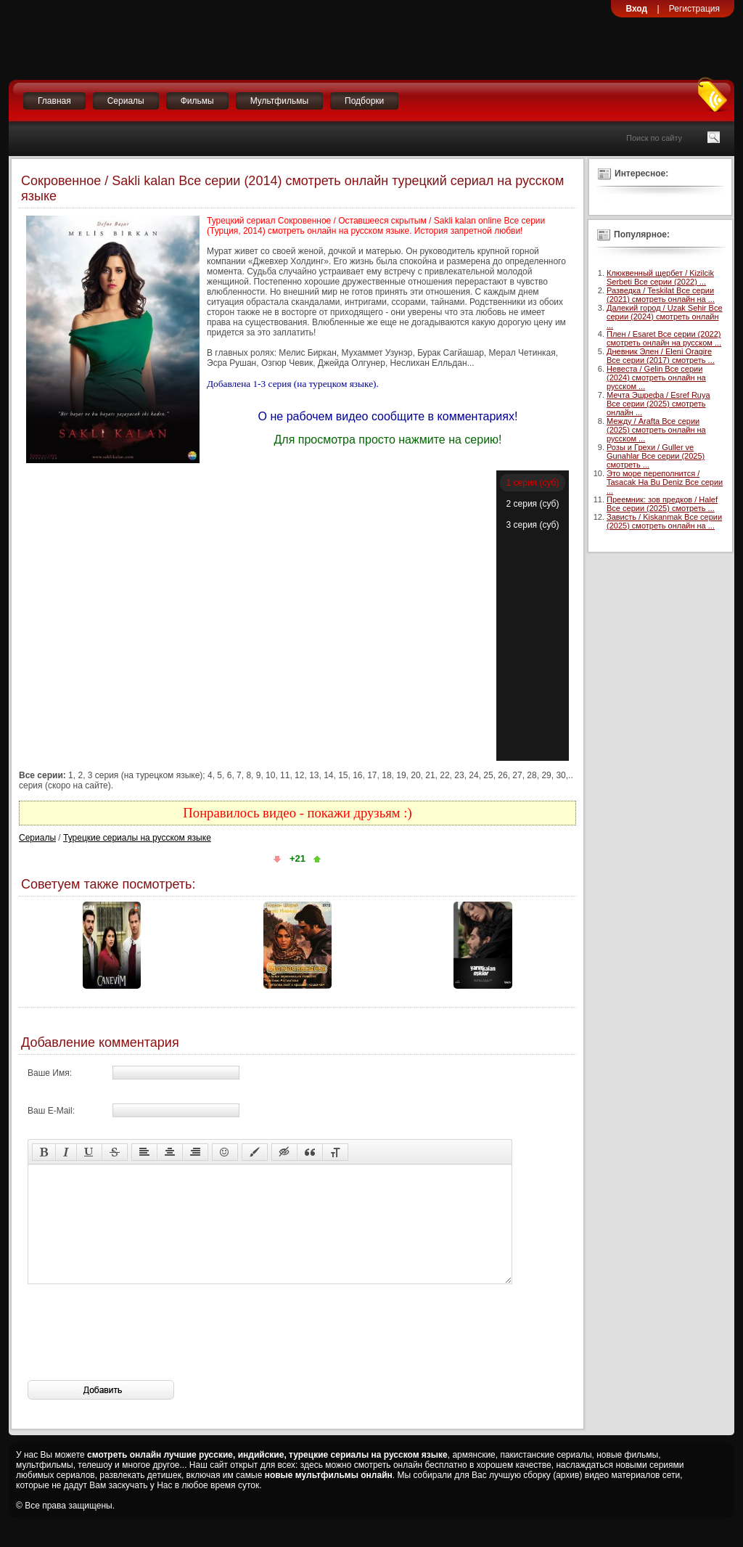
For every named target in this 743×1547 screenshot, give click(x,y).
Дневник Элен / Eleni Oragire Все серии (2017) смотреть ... (661, 355)
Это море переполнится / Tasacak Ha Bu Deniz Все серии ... (665, 482)
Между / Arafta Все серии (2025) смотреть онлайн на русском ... (656, 430)
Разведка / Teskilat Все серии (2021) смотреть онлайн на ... (661, 294)
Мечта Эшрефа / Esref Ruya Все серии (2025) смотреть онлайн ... (658, 404)
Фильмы (197, 101)
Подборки (364, 101)
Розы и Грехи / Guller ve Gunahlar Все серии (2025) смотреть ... (656, 456)
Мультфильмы (279, 101)
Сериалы (125, 101)
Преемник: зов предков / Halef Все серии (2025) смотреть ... (662, 504)
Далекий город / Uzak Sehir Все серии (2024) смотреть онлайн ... (665, 316)
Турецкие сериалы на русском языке (137, 838)
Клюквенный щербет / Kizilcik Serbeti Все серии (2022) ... (660, 277)
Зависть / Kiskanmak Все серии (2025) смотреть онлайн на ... (664, 521)
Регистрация (694, 9)
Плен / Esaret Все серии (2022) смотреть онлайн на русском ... (664, 338)
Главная (54, 101)
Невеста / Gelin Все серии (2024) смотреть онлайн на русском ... (656, 377)
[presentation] (138, 1354)
